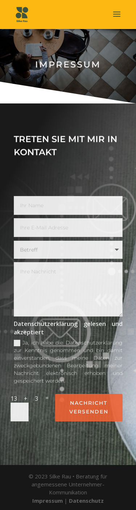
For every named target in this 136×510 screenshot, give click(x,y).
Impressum (47, 500)
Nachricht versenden (88, 407)
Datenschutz (86, 500)
